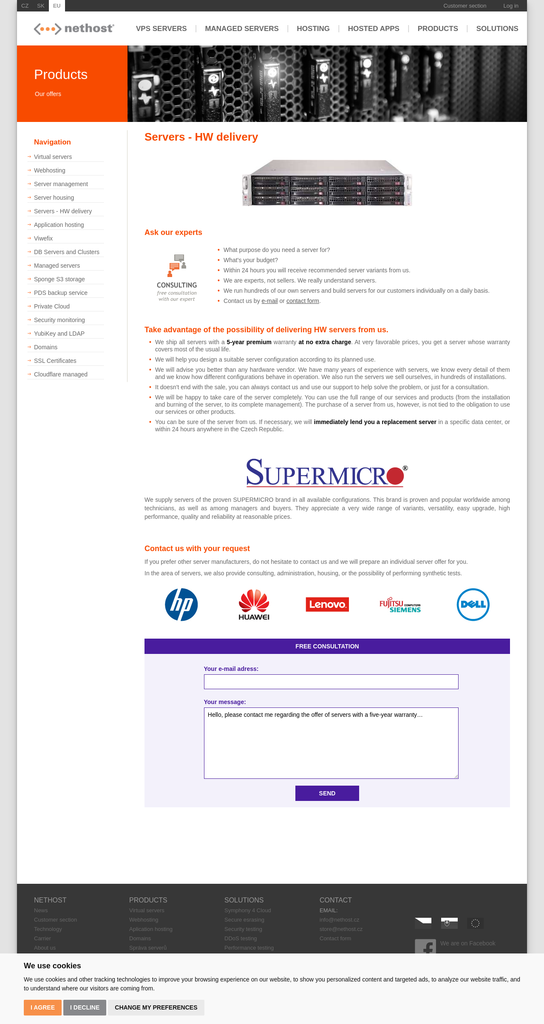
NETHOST (50, 900)
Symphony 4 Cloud (247, 910)
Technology (48, 929)
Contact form (335, 938)
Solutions (497, 28)
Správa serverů (148, 948)
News (41, 910)
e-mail (270, 300)
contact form (302, 300)
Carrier (42, 938)
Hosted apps (374, 28)
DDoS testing (240, 938)
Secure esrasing (244, 920)
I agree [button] (43, 1007)
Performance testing (249, 948)
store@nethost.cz (341, 929)
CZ (24, 6)
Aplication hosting (151, 929)
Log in (511, 6)
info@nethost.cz (339, 920)
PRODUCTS (148, 900)
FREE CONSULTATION (327, 646)
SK (40, 6)
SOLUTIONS (244, 900)
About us (45, 948)
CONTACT (336, 900)
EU (57, 6)
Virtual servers (146, 910)
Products (438, 28)
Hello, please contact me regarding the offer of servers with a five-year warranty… (331, 743)
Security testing (243, 929)
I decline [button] (84, 1007)
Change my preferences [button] (156, 1007)
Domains (140, 938)
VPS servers (161, 28)
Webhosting (143, 920)
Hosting (313, 28)
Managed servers (242, 28)
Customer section (464, 6)
